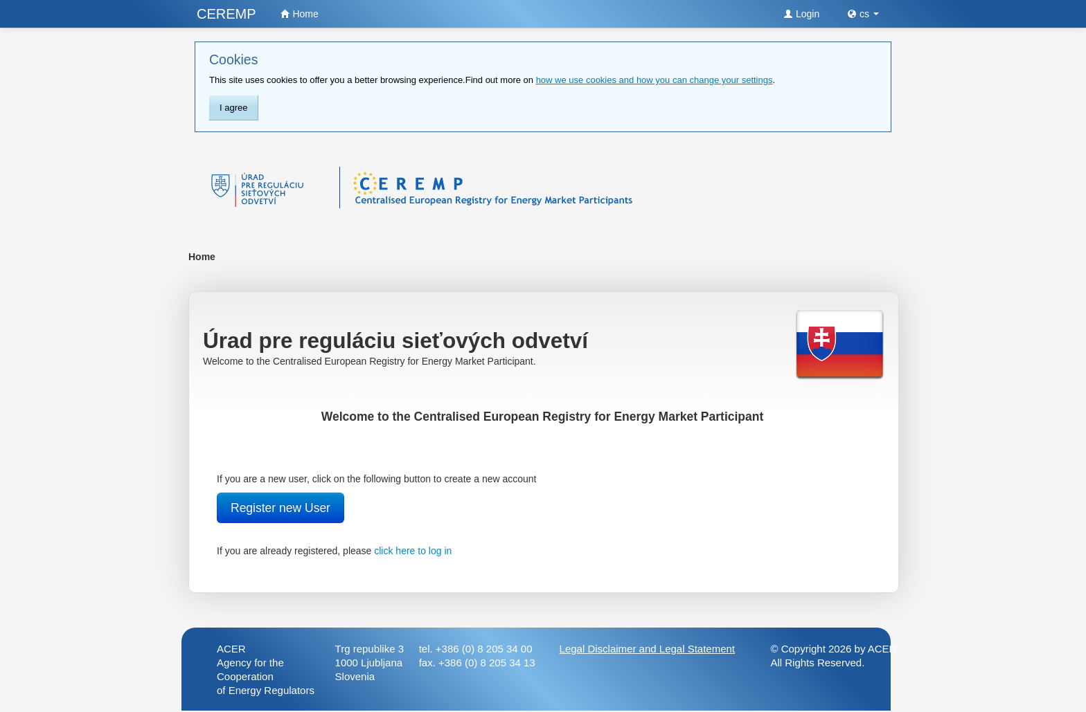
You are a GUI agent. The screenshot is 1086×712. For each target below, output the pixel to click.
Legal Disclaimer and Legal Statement (647, 649)
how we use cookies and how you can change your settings (654, 80)
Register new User (280, 508)
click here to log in (413, 550)
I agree (233, 107)
